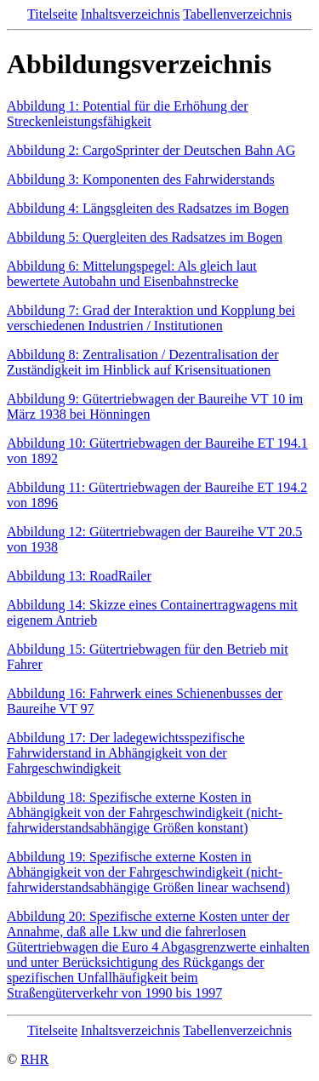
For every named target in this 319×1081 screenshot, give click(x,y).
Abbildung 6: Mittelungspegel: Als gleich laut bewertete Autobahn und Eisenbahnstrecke (132, 274)
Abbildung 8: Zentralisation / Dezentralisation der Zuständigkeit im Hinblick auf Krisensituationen (142, 362)
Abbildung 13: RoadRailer (79, 576)
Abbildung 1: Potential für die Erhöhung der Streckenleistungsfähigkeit (127, 114)
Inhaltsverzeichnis (130, 14)
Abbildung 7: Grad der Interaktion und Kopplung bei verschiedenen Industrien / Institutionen (151, 318)
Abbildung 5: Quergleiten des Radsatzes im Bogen (144, 237)
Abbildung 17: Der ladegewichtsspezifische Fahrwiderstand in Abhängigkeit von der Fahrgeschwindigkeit (125, 752)
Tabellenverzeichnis (237, 14)
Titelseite (52, 14)
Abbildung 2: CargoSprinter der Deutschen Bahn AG (151, 150)
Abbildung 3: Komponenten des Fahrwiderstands (141, 179)
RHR (34, 1059)
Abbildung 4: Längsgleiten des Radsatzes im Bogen (148, 208)
